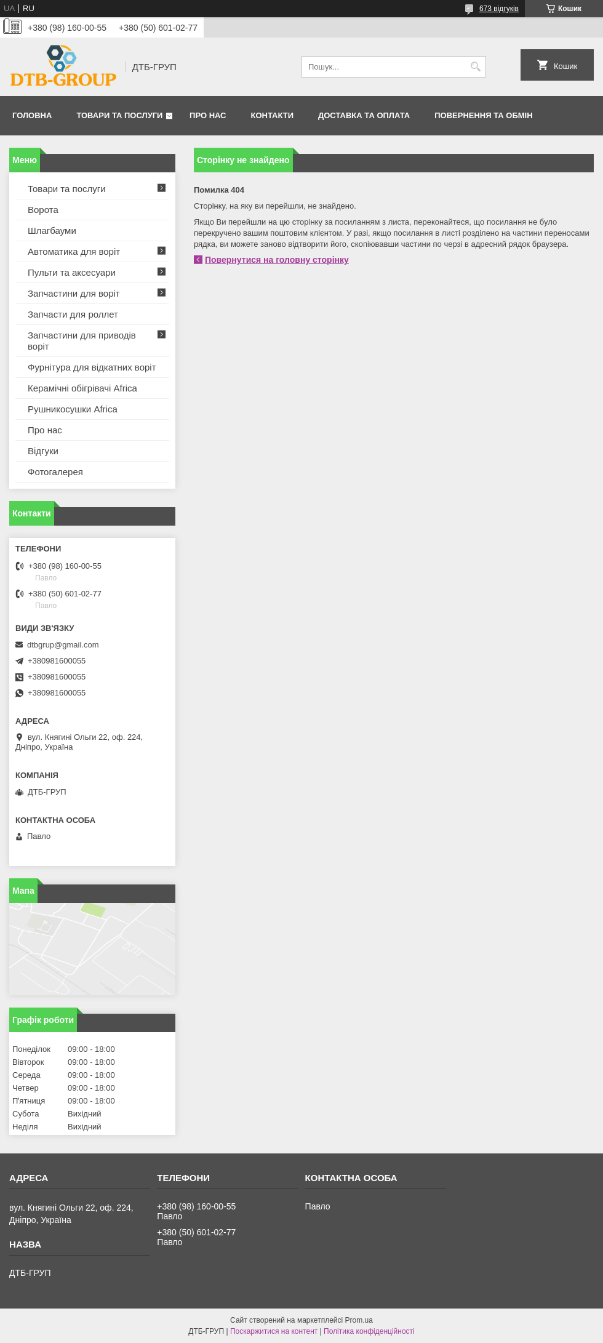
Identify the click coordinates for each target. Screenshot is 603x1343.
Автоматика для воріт (74, 251)
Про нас (208, 115)
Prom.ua (359, 1320)
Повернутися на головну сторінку (277, 260)
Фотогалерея (55, 472)
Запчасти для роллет (73, 314)
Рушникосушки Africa (73, 409)
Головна (32, 115)
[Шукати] (475, 67)
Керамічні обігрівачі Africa (82, 388)
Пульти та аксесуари (72, 272)
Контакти (272, 115)
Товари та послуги (119, 115)
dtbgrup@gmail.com (63, 644)
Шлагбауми (52, 230)
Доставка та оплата (364, 115)
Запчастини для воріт (74, 293)
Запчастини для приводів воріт (82, 340)
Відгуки (43, 451)
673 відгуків (499, 8)
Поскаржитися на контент (273, 1331)
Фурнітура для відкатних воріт (92, 367)
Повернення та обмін (483, 115)
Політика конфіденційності (369, 1331)
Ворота (43, 209)
